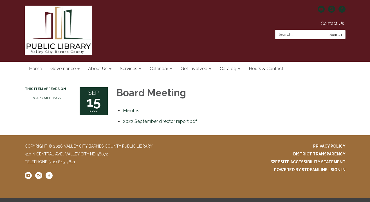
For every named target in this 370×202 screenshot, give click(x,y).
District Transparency (319, 154)
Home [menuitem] (35, 68)
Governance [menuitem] (63, 68)
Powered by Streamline (301, 169)
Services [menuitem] (128, 68)
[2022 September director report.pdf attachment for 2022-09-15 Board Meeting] (160, 121)
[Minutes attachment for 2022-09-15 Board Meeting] (131, 110)
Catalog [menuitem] (228, 68)
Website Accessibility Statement (308, 162)
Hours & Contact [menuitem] (266, 68)
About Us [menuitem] (97, 68)
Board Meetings (46, 98)
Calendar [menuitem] (159, 68)
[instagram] (331, 11)
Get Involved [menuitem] (194, 68)
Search (335, 34)
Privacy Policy (329, 146)
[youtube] (321, 11)
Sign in (338, 169)
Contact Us (332, 23)
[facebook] (342, 11)
